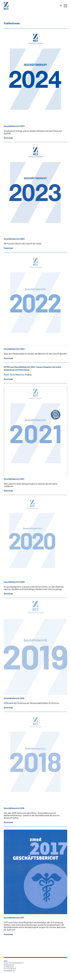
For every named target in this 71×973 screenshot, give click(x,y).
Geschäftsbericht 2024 (14, 126)
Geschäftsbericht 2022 (14, 349)
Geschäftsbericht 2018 (14, 808)
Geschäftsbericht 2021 (14, 479)
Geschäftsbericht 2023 (14, 239)
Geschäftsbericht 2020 (14, 582)
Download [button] (8, 138)
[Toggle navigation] (61, 5)
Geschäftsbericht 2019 (14, 698)
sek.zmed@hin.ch (9, 971)
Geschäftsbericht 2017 (14, 917)
